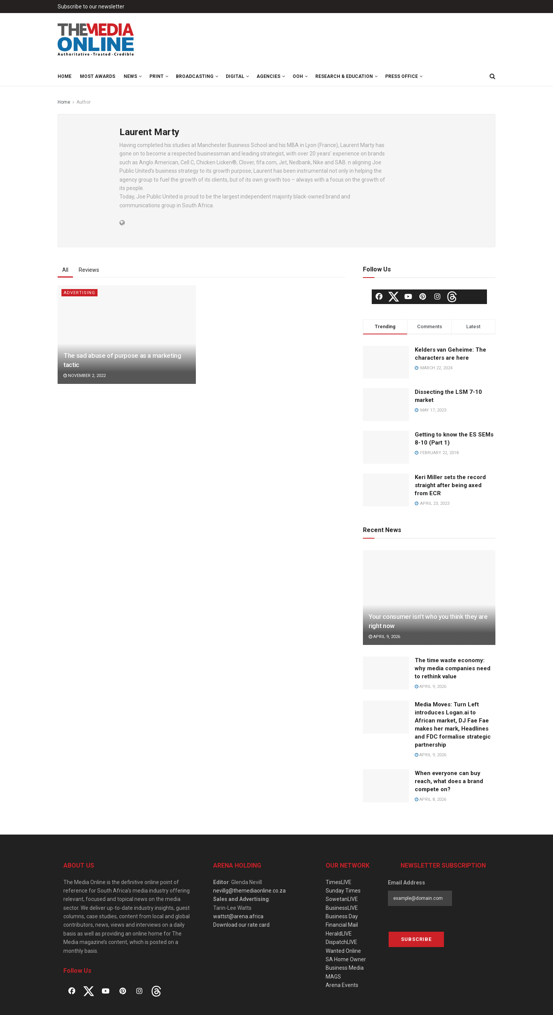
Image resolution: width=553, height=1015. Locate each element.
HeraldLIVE (339, 934)
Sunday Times (343, 891)
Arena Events (342, 985)
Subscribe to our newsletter (91, 6)
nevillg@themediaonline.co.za (249, 891)
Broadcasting (195, 76)
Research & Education (344, 76)
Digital (235, 76)
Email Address (406, 882)
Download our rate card (241, 925)
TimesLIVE (338, 882)
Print (156, 76)
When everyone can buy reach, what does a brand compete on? (449, 781)
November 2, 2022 (84, 375)
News (130, 76)
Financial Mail (342, 925)
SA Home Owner (346, 959)
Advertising (79, 292)
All (65, 270)
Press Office (401, 76)
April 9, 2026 (384, 636)
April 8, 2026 (430, 799)
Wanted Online (343, 951)
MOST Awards (97, 76)
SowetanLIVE (342, 899)
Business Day (342, 916)
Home (64, 76)
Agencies (268, 76)
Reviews (89, 270)
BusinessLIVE (342, 908)
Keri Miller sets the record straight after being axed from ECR (450, 485)
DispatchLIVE (341, 942)
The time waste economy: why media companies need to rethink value (452, 668)
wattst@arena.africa (238, 916)
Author (83, 102)
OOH (298, 76)
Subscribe (416, 939)
